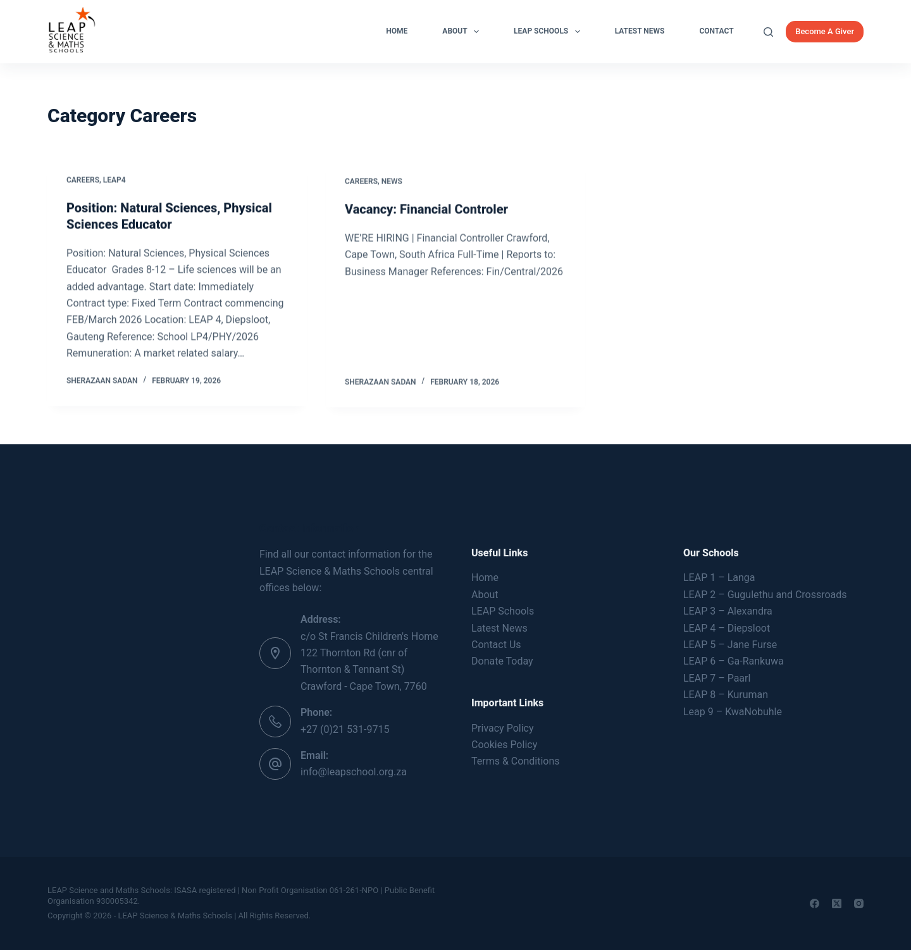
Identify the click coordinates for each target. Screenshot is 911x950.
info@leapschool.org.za (354, 772)
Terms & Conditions (515, 761)
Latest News (640, 31)
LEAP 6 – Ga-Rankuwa (733, 661)
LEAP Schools (549, 31)
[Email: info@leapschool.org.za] (275, 764)
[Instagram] (859, 903)
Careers (82, 180)
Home (396, 31)
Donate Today (502, 661)
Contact (716, 31)
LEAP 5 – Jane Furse (730, 645)
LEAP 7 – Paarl (716, 678)
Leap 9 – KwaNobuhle (732, 712)
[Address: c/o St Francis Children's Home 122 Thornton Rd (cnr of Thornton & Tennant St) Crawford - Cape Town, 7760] (275, 653)
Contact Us (496, 645)
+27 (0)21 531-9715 (345, 729)
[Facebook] (814, 903)
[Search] (768, 32)
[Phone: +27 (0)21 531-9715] (275, 721)
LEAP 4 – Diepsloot (726, 628)
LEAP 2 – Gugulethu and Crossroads (765, 595)
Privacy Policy (502, 728)
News (391, 184)
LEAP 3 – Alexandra (727, 611)
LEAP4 (114, 180)
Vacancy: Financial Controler (426, 212)
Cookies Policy (504, 745)
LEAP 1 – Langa (719, 578)
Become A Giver (824, 31)
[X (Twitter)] (836, 903)
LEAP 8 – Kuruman (725, 695)
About (463, 31)
